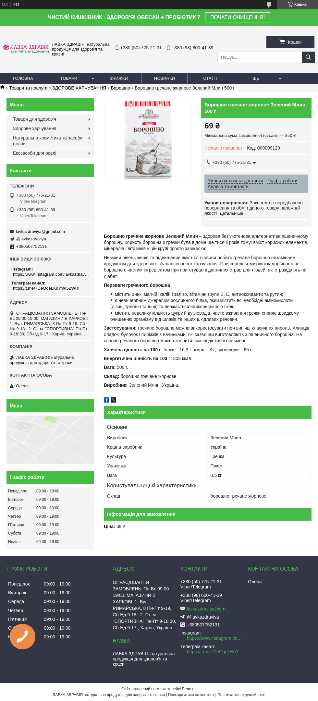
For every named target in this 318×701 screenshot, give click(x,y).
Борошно (120, 88)
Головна (23, 78)
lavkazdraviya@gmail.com (40, 231)
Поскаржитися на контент (191, 695)
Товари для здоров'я (34, 119)
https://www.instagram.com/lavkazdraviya (51, 274)
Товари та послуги (28, 88)
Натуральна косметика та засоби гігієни (48, 140)
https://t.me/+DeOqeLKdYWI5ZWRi (46, 288)
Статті (210, 78)
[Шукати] (308, 57)
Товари (68, 78)
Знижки (119, 78)
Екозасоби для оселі (34, 153)
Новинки (164, 78)
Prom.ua (189, 689)
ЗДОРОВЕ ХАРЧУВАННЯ (79, 88)
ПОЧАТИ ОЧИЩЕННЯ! (237, 17)
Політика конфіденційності (241, 695)
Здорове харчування (34, 128)
